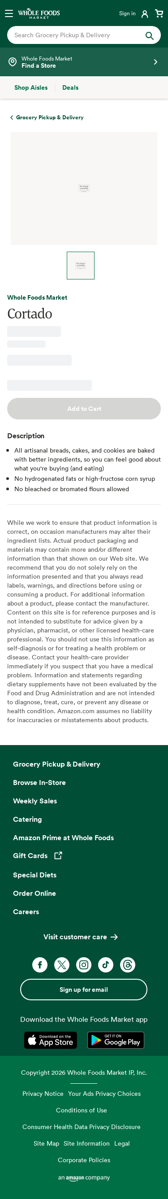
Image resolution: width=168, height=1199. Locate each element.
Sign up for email (84, 989)
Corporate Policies (84, 1159)
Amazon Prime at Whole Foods (63, 837)
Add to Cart (84, 408)
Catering (27, 819)
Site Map (46, 1143)
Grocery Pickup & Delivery (56, 764)
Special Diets (34, 875)
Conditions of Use (81, 1110)
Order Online (34, 893)
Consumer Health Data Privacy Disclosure (81, 1126)
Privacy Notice (43, 1093)
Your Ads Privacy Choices (104, 1093)
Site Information (87, 1143)
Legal (122, 1143)
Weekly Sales (35, 801)
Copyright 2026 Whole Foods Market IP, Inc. (84, 1072)
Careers (26, 911)
